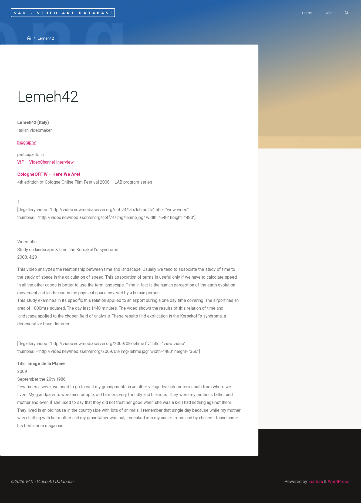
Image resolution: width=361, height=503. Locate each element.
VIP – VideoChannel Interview (45, 162)
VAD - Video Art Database (64, 12)
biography (26, 142)
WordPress (338, 481)
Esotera (315, 481)
